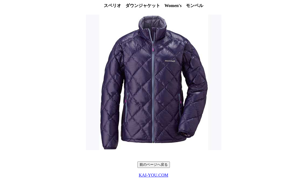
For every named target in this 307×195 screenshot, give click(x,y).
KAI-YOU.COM (153, 175)
